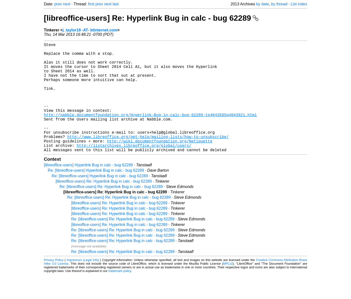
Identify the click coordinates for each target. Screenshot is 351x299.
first (91, 4)
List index (299, 4)
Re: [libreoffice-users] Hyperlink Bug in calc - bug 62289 (96, 195)
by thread (279, 4)
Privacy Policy (54, 284)
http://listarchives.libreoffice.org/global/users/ (134, 168)
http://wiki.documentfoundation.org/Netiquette (159, 163)
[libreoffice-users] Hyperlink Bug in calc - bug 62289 (88, 189)
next (66, 4)
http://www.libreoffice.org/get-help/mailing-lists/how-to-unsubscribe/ (148, 158)
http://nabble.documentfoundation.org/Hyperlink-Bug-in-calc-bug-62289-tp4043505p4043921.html (150, 131)
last (116, 4)
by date (262, 4)
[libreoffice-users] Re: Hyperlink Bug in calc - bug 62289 (151, 18)
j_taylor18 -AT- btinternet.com (90, 30)
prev (58, 4)
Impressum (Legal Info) (83, 284)
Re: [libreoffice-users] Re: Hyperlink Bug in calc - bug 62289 (111, 211)
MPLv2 (228, 288)
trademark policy (119, 295)
